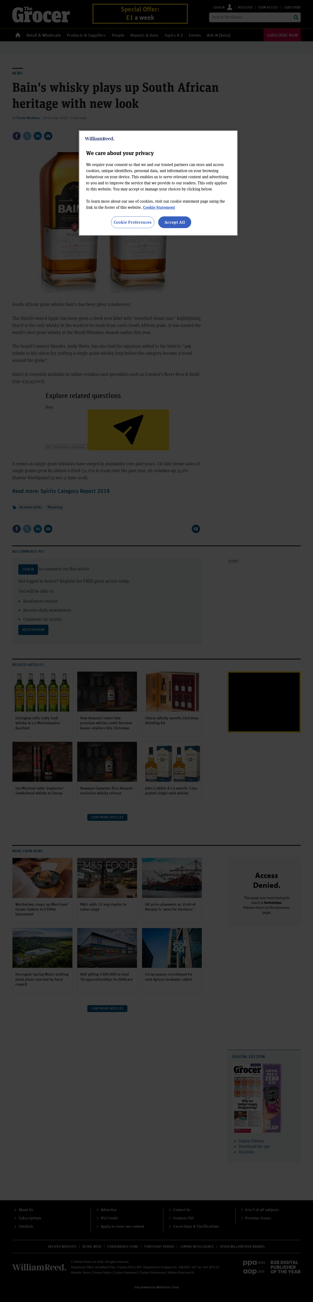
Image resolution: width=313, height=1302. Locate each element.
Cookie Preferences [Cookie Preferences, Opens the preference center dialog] (133, 222)
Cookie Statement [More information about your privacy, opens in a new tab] (159, 207)
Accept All (175, 222)
